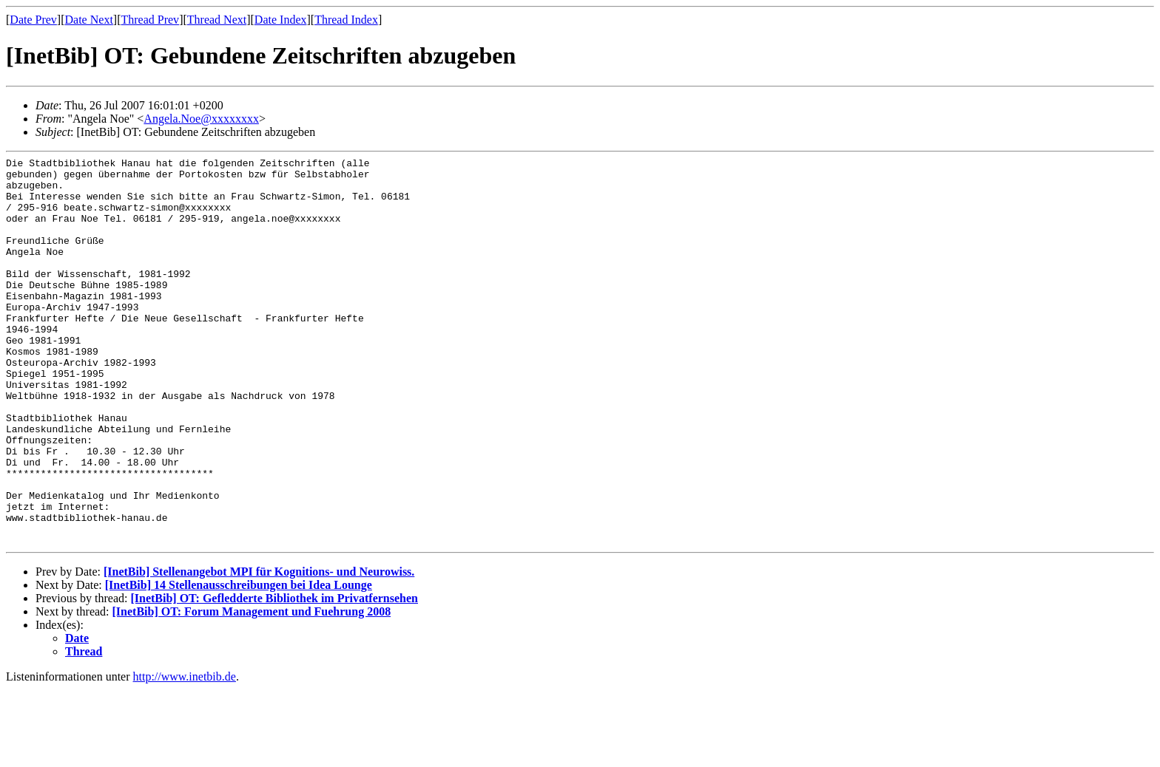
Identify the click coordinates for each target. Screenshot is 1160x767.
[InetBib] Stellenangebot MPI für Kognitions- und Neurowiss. (259, 649)
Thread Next (216, 19)
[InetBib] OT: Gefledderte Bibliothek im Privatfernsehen (274, 675)
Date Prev (33, 19)
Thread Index (346, 19)
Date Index (280, 19)
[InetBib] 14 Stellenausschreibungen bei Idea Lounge (238, 662)
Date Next (89, 19)
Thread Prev (150, 19)
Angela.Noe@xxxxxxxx (201, 118)
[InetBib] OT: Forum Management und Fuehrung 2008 (251, 689)
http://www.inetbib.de (184, 754)
